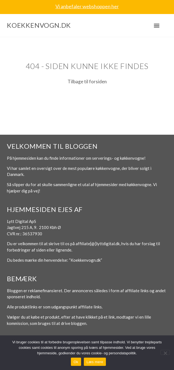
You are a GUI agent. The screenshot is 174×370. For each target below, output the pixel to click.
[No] (165, 352)
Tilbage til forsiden (87, 81)
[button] (156, 25)
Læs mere (95, 362)
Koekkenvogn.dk (39, 25)
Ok (76, 362)
